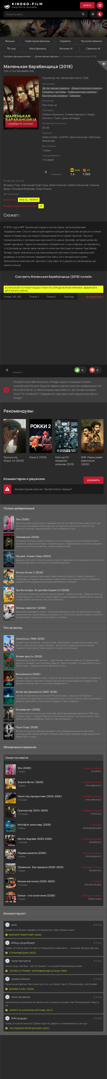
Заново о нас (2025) (19, 989)
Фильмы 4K (66, 48)
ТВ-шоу (11, 48)
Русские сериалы (91, 41)
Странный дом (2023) (20, 952)
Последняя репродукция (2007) (27, 1028)
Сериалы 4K (93, 48)
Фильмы (10, 41)
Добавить (93, 480)
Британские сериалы (55, 95)
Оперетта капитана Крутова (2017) (29, 1010)
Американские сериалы (82, 92)
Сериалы (65, 41)
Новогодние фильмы (37, 41)
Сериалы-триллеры (54, 92)
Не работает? (94, 296)
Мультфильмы (37, 48)
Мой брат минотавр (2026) (23, 934)
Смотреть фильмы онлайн (17, 56)
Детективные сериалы (47, 56)
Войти (87, 5)
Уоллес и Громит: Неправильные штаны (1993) (36, 971)
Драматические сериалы (86, 88)
